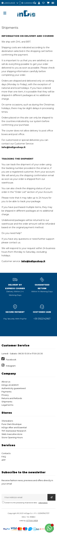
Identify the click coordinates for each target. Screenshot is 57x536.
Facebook (11, 359)
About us (6, 381)
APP (4, 460)
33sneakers (7, 421)
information (43, 503)
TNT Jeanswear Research (14, 431)
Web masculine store (12, 434)
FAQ (4, 456)
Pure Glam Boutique (12, 424)
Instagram (11, 366)
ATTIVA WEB (32, 520)
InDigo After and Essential (14, 427)
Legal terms (7, 405)
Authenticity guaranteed (14, 388)
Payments (6, 391)
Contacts (6, 453)
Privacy (5, 395)
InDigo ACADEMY (10, 385)
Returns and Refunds (12, 398)
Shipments (7, 401)
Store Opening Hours (12, 437)
